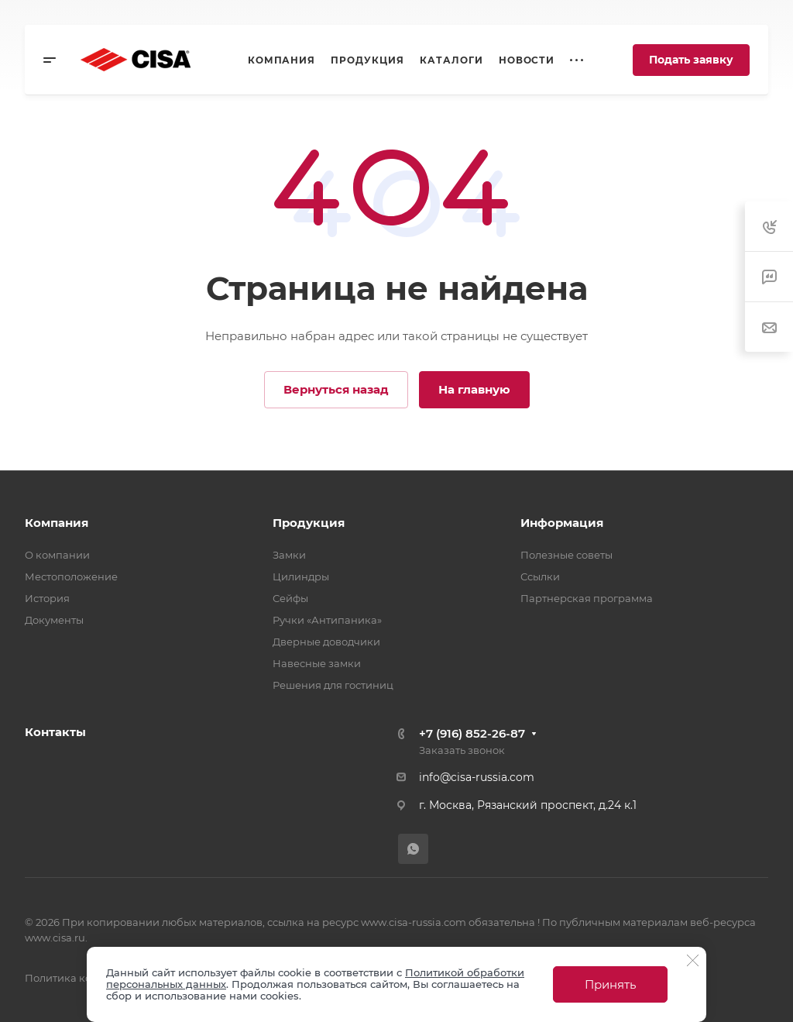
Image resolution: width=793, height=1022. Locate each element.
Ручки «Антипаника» (327, 620)
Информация (561, 522)
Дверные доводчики (326, 641)
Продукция (309, 522)
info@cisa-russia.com (476, 777)
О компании (57, 555)
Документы (54, 620)
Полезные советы (566, 555)
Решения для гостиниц (333, 685)
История (47, 598)
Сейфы (290, 598)
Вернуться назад (336, 389)
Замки (289, 555)
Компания (56, 522)
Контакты (55, 731)
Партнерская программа (586, 598)
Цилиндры (301, 576)
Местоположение (71, 576)
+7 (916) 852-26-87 (472, 733)
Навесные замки (317, 663)
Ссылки (540, 576)
